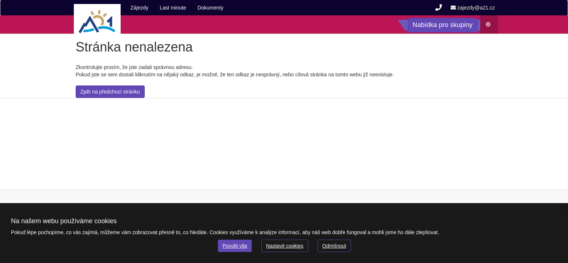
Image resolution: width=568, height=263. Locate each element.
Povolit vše (235, 246)
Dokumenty (210, 8)
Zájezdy (139, 8)
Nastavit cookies (284, 246)
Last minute (173, 8)
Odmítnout (334, 246)
